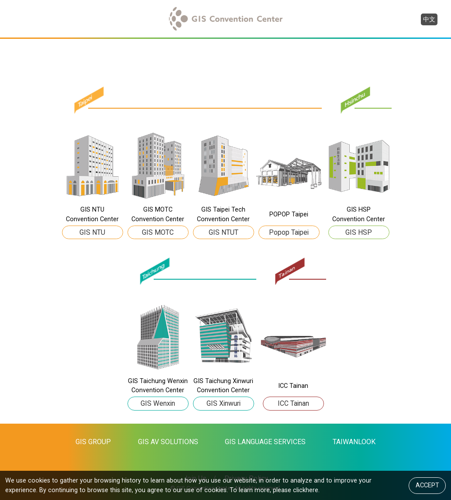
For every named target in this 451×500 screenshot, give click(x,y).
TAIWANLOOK (354, 442)
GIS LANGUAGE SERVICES (265, 442)
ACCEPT (427, 485)
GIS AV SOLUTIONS (168, 442)
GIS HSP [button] (358, 232)
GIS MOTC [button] (158, 232)
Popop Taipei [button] (289, 232)
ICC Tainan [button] (293, 403)
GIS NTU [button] (92, 232)
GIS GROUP (93, 442)
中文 (429, 19)
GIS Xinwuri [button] (224, 403)
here (312, 489)
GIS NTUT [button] (223, 232)
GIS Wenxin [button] (158, 403)
